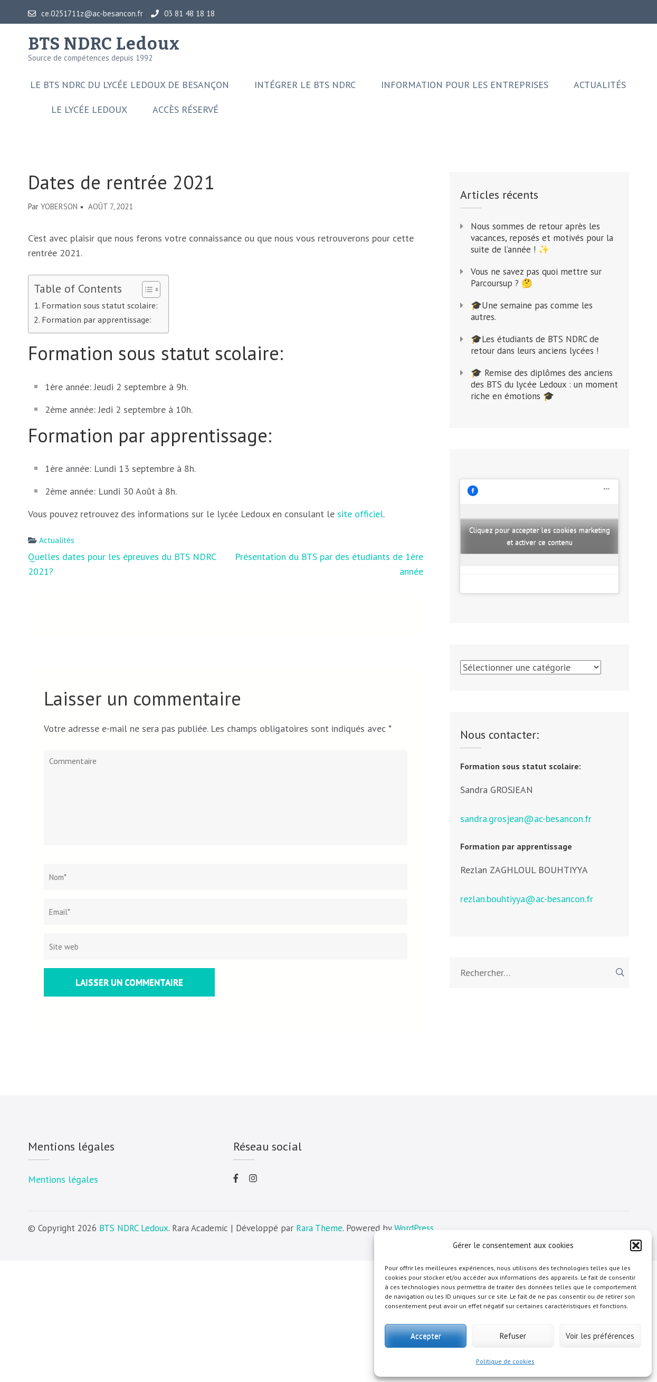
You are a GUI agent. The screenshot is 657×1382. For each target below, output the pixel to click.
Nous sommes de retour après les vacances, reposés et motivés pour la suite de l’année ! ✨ (542, 237)
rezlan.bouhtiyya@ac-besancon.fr (526, 899)
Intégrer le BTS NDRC (305, 85)
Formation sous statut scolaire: (100, 305)
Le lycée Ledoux (89, 109)
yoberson (59, 206)
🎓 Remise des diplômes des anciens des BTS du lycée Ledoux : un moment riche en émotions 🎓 (544, 384)
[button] (636, 1245)
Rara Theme (319, 1228)
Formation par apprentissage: (96, 319)
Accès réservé (185, 109)
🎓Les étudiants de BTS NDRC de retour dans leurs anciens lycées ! (536, 344)
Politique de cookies (505, 1361)
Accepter (426, 1336)
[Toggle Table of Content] (146, 289)
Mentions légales (63, 1179)
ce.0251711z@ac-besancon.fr (85, 13)
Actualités (600, 85)
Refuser (513, 1336)
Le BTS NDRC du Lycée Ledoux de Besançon (129, 85)
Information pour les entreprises (464, 85)
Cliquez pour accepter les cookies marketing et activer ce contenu (539, 536)
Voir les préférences (600, 1336)
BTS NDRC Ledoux (104, 44)
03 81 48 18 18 (183, 13)
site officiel (360, 514)
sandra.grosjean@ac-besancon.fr (526, 819)
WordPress (414, 1228)
